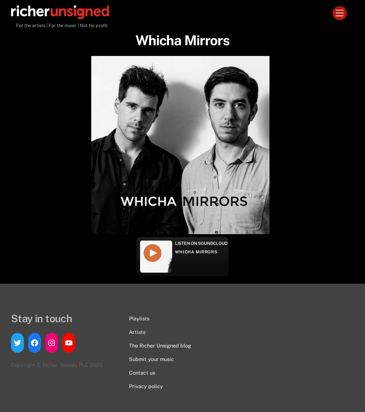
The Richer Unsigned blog (160, 346)
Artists (137, 332)
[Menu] (340, 13)
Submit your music (151, 359)
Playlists (139, 318)
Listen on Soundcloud (201, 243)
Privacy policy (146, 386)
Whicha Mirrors (196, 251)
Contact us (142, 373)
